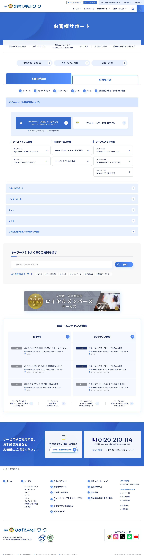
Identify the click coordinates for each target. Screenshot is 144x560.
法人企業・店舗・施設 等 (130, 484)
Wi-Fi (40, 274)
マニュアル (84, 46)
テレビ (77, 91)
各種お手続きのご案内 (17, 46)
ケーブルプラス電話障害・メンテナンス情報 (19, 403)
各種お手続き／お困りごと (32, 63)
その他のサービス (30, 501)
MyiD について (54, 131)
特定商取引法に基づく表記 (101, 498)
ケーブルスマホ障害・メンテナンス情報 (119, 403)
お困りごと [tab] (105, 79)
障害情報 (37, 336)
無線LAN (90, 274)
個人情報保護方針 (25, 555)
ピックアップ (76, 274)
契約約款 (94, 492)
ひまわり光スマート (31, 486)
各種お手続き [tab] (38, 78)
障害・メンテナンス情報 (70, 63)
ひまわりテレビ (89, 9)
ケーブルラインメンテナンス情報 (86, 403)
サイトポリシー (10, 555)
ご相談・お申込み (118, 9)
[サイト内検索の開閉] (133, 8)
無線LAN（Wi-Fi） (104, 274)
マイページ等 (89, 2)
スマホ (27, 495)
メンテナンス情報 (102, 336)
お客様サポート (102, 9)
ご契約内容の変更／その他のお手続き (111, 91)
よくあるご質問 (101, 46)
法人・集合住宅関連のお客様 (109, 2)
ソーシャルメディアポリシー (70, 555)
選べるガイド (59, 511)
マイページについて (37, 131)
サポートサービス (39, 46)
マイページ (26, 91)
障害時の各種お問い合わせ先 (124, 46)
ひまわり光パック (43, 91)
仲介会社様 (126, 497)
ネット (64, 274)
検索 (122, 264)
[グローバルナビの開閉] (140, 8)
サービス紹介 (52, 274)
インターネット (62, 91)
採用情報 (137, 2)
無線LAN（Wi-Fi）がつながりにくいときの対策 (63, 46)
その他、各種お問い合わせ (62, 450)
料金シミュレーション (100, 481)
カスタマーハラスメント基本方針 (46, 555)
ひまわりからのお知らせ (64, 506)
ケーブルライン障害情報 (52, 403)
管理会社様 (126, 500)
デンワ (89, 91)
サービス (76, 9)
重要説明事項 (96, 487)
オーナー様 (126, 493)
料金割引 (27, 507)
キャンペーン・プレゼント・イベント (68, 499)
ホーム (5, 469)
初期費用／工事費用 (31, 504)
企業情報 (126, 2)
